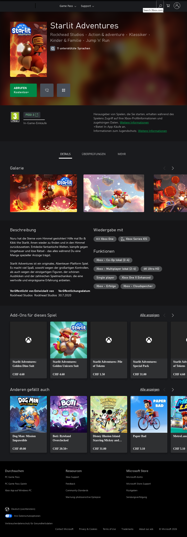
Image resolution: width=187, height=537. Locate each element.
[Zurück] (164, 168)
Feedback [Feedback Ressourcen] (70, 483)
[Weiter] (173, 168)
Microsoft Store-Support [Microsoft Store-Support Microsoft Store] (138, 483)
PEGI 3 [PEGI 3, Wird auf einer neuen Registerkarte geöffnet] (32, 115)
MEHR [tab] (122, 154)
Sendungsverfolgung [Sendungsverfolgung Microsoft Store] (136, 497)
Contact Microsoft (64, 529)
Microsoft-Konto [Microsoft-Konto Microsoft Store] (134, 477)
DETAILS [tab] (65, 154)
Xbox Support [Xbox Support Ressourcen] (72, 477)
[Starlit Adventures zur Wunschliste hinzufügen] (47, 90)
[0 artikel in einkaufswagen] (168, 5)
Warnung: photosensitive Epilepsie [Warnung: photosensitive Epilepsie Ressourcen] (83, 497)
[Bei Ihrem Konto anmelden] (177, 6)
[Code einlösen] (63, 90)
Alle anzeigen (149, 315)
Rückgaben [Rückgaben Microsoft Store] (131, 490)
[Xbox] (46, 5)
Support (86, 6)
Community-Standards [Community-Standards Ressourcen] (77, 490)
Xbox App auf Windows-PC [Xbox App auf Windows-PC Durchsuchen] (18, 490)
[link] (28, 350)
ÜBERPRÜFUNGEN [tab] (93, 154)
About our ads (146, 529)
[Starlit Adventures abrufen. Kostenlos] (23, 90)
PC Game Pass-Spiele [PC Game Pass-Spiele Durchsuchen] (16, 483)
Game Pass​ (66, 6)
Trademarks (127, 529)
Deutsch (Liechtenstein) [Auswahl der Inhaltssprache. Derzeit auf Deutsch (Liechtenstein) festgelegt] (23, 509)
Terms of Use (109, 529)
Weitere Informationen (134, 122)
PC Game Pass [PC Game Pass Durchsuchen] (12, 477)
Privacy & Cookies (88, 529)
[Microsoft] (19, 5)
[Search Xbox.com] (160, 5)
